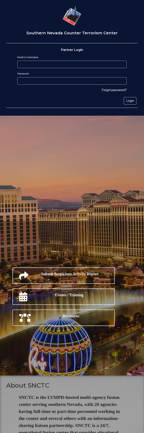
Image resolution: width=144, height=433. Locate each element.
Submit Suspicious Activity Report (59, 275)
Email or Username (27, 57)
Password (23, 73)
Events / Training (51, 296)
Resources (49, 317)
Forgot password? (114, 90)
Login (130, 101)
